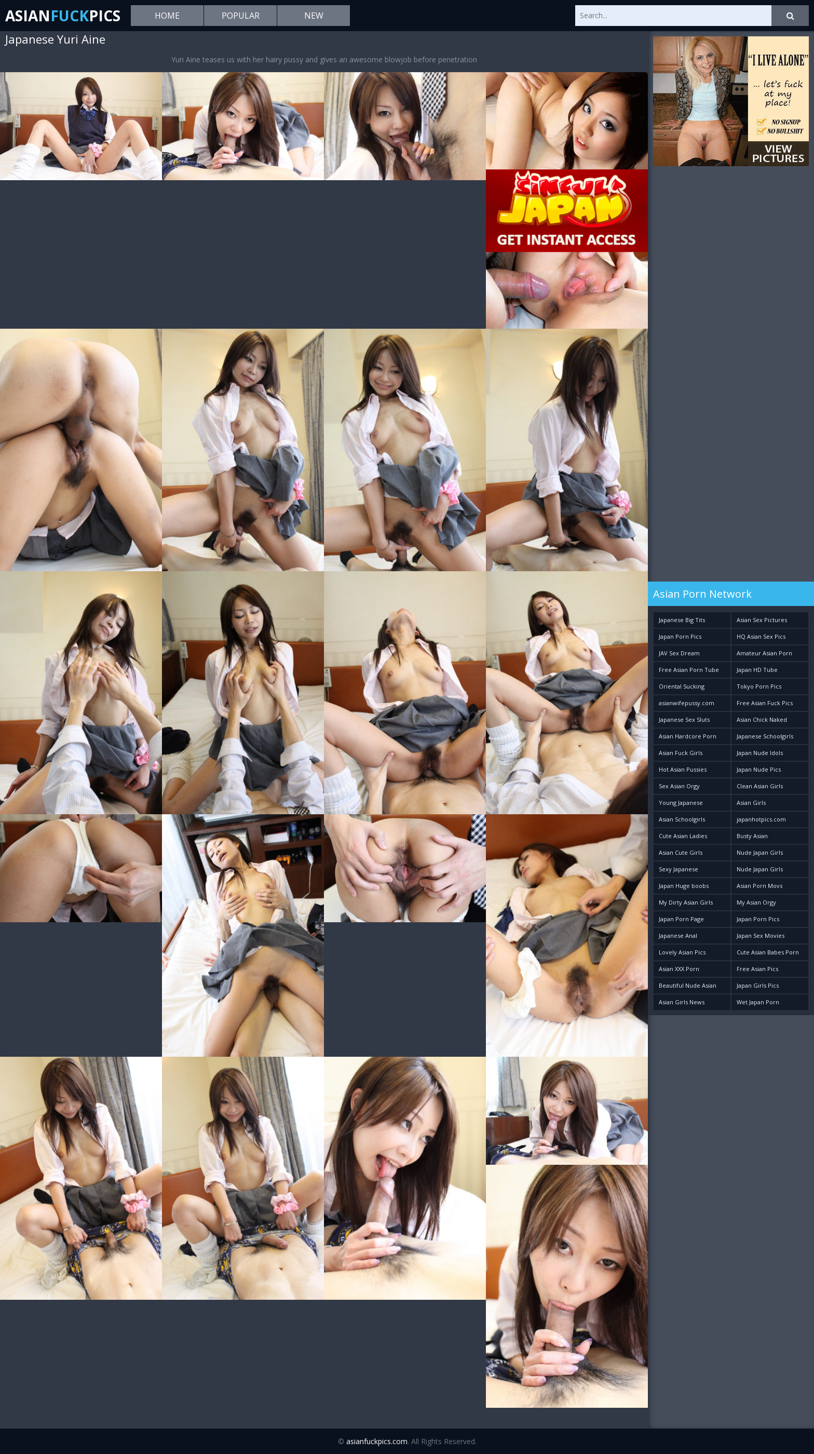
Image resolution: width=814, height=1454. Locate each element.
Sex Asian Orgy (679, 786)
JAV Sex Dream (679, 653)
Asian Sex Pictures (762, 620)
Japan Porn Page (681, 919)
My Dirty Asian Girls (686, 902)
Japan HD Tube (757, 670)
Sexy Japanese (678, 869)
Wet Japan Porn (758, 1002)
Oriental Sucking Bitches (681, 688)
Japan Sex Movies (760, 935)
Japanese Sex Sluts (684, 719)
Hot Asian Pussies (683, 769)
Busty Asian (752, 836)
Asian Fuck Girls (680, 753)
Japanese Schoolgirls (765, 736)
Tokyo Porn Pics (759, 686)
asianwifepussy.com (686, 703)
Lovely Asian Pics (682, 952)
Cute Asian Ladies (683, 836)
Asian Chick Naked (762, 719)
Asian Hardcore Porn (687, 736)
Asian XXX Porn (679, 969)
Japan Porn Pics (680, 636)
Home (167, 15)
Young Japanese (681, 802)
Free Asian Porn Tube (689, 670)
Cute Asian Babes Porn (768, 952)
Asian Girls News (681, 1002)
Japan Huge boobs (684, 886)
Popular (241, 15)
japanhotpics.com (761, 819)
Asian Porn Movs (759, 886)
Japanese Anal (678, 935)
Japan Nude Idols (760, 753)
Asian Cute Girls (680, 852)
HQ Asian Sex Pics (761, 636)
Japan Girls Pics (758, 985)
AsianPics (62, 15)
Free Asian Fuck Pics (765, 703)
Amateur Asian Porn (764, 653)
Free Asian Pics (757, 969)
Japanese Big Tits (682, 620)
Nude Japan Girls (760, 852)
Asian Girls (751, 802)
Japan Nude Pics (759, 769)
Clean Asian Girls (760, 786)
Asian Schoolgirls (682, 819)
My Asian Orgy (756, 902)
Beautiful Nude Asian (687, 985)
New (313, 15)
